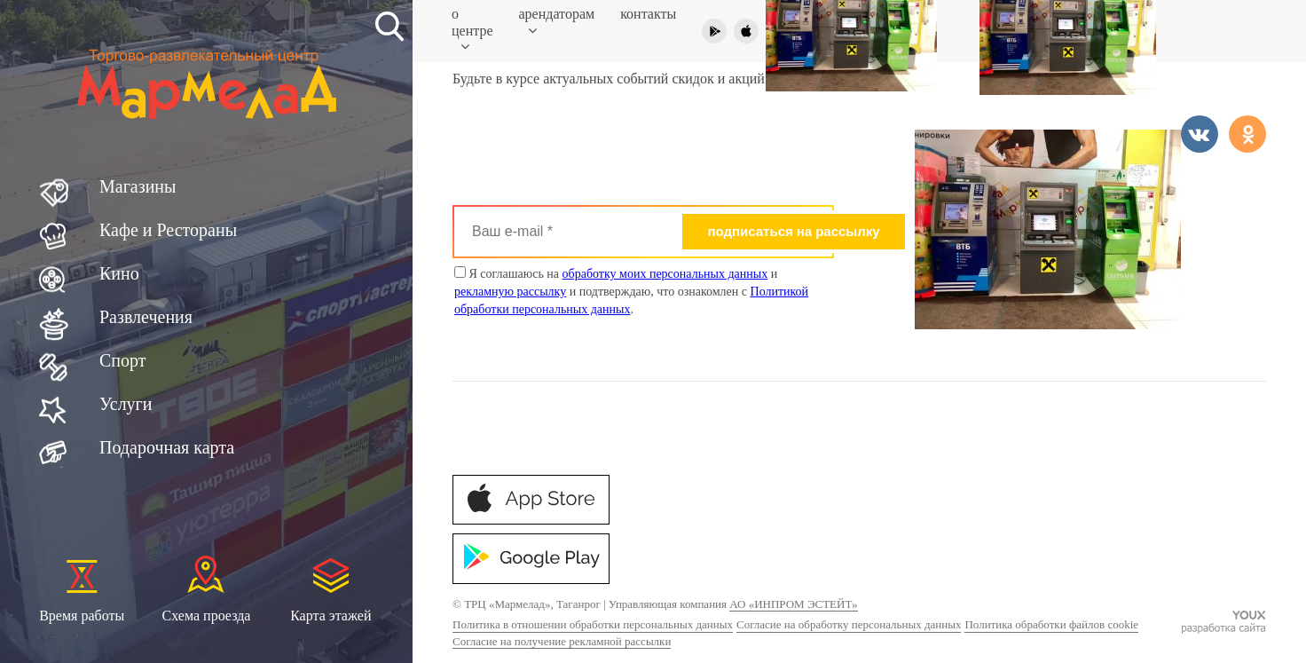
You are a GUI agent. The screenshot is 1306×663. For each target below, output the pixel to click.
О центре (472, 30)
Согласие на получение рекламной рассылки (561, 641)
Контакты (648, 13)
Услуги (126, 404)
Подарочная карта (166, 447)
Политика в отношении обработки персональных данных (592, 624)
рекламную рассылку (510, 291)
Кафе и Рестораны (168, 230)
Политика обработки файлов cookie (1051, 624)
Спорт (122, 360)
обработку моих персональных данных (665, 273)
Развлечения (146, 317)
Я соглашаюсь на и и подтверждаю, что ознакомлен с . (631, 291)
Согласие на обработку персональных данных (848, 624)
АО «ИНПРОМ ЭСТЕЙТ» (793, 604)
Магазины (137, 186)
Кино (119, 273)
